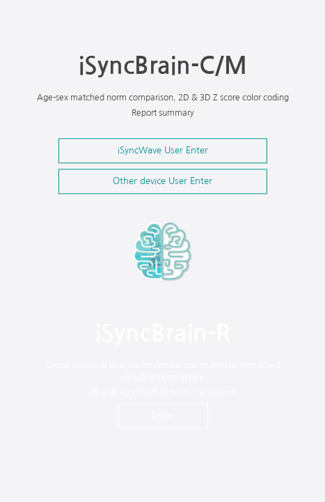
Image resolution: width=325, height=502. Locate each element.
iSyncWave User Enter (163, 150)
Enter (163, 415)
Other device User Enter (162, 180)
